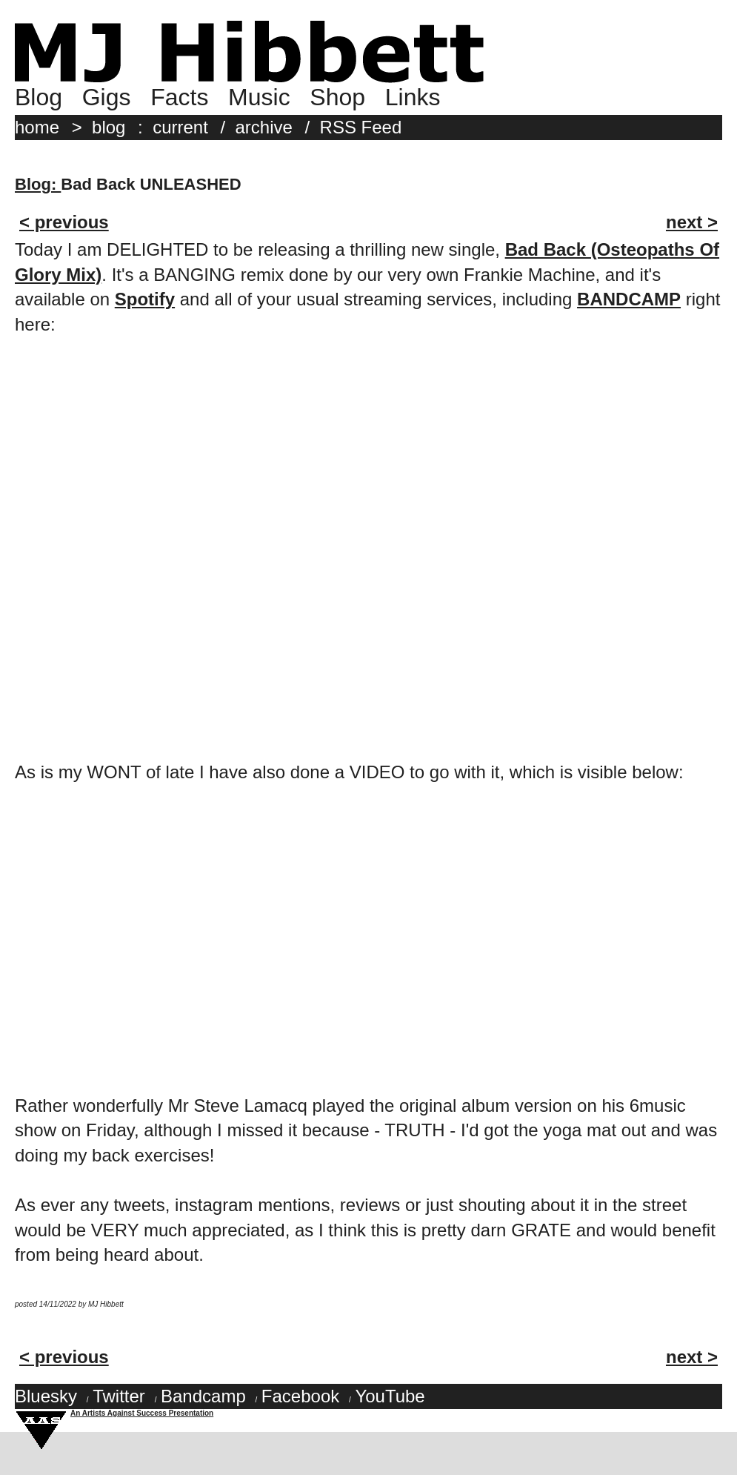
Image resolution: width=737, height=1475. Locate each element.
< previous (64, 222)
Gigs (106, 97)
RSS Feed (361, 127)
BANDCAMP (629, 299)
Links (413, 97)
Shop (337, 97)
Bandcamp (203, 1396)
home (37, 127)
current (180, 127)
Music (259, 97)
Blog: (38, 184)
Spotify (145, 299)
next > (692, 222)
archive (264, 127)
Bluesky (46, 1396)
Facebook (300, 1396)
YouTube (389, 1396)
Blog (38, 97)
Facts (179, 97)
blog (108, 127)
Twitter (119, 1396)
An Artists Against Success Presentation (141, 1413)
